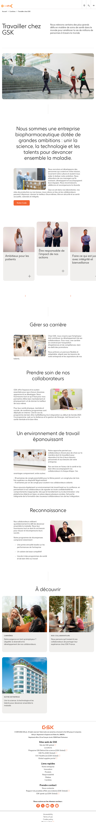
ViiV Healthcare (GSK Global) (46, 756)
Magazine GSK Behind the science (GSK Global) (46, 750)
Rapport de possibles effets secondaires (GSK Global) (47, 791)
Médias (48, 777)
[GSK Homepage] (7, 6)
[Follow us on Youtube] (47, 806)
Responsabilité (48, 774)
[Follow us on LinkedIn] (52, 806)
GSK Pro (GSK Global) (46, 753)
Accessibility (48, 814)
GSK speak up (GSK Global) (46, 793)
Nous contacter (48, 788)
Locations (48, 748)
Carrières (48, 780)
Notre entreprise (48, 767)
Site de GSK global (47, 745)
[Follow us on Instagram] (57, 806)
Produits (48, 772)
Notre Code (22, 203)
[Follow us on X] (43, 806)
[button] (19, 254)
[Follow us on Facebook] (38, 806)
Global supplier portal (46, 758)
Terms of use (48, 817)
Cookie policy (48, 819)
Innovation (48, 769)
